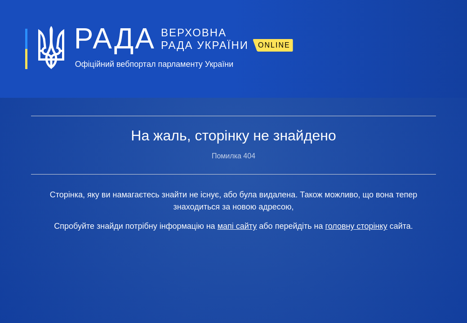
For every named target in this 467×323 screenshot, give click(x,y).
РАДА (115, 38)
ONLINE (274, 45)
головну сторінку (356, 226)
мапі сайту (237, 226)
